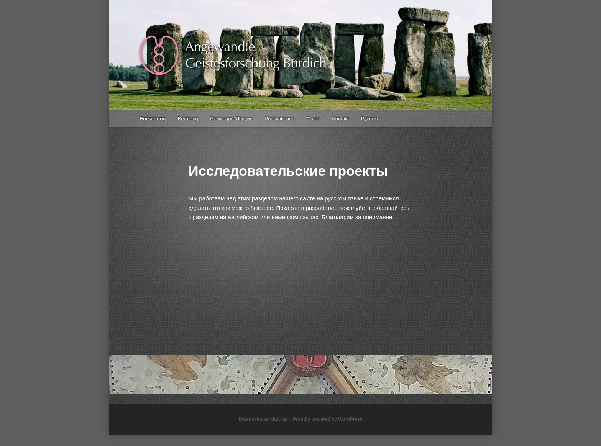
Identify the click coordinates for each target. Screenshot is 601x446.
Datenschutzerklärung (263, 419)
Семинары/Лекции (231, 118)
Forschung (153, 118)
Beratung (188, 118)
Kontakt (340, 118)
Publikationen (279, 118)
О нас (313, 118)
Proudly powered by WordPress (327, 419)
